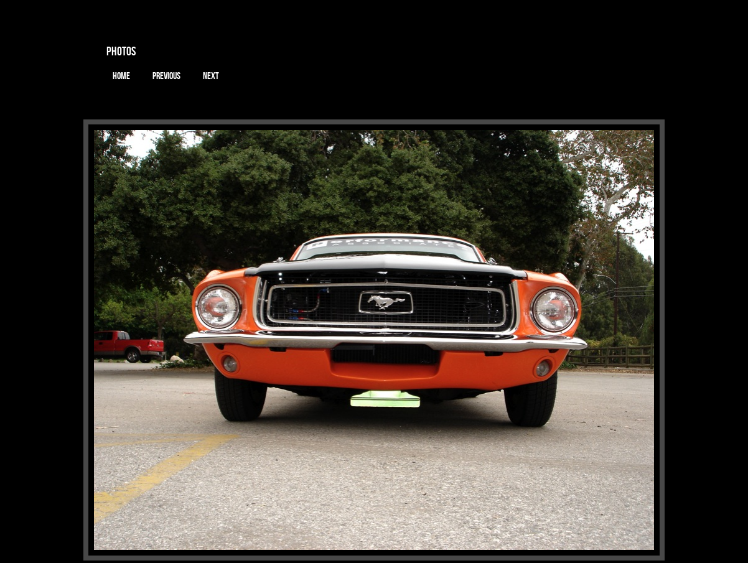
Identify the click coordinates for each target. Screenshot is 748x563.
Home (121, 76)
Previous (166, 76)
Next (211, 76)
